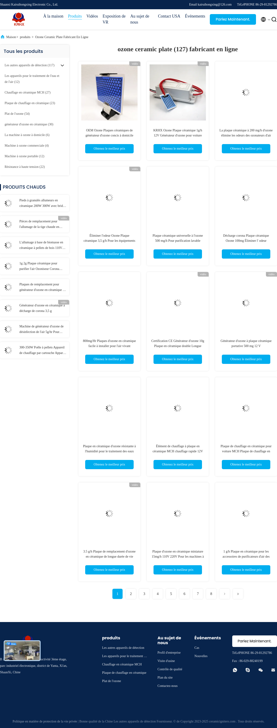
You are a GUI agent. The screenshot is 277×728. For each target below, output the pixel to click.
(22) (25, 167)
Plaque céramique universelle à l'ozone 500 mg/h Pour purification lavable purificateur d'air (178, 241)
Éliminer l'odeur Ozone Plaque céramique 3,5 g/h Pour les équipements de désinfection (109, 241)
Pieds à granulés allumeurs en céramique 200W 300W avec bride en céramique (41, 204)
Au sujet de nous (139, 19)
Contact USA (169, 16)
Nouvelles (201, 656)
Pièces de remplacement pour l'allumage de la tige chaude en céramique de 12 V (39, 225)
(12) (32, 79)
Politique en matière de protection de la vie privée (44, 721)
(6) (27, 135)
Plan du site (164, 677)
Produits (75, 16)
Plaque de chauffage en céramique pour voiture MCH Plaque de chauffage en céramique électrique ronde (246, 451)
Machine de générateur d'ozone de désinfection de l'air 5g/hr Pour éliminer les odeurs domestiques (41, 330)
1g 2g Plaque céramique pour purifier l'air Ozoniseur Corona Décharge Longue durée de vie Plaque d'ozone (39, 267)
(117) (29, 65)
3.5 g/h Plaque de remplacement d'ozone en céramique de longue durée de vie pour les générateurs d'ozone (109, 556)
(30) (29, 124)
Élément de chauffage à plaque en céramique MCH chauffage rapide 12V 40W (178, 451)
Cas (196, 647)
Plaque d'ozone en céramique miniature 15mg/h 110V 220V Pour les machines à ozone (178, 556)
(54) (17, 113)
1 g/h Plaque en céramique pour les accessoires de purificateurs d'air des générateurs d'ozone (246, 556)
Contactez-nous (167, 686)
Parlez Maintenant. (233, 19)
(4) (27, 145)
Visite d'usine (166, 661)
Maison (11, 37)
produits (25, 37)
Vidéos (92, 16)
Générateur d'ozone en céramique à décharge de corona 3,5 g (42, 308)
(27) (28, 92)
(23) (30, 103)
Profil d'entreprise (169, 652)
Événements (195, 16)
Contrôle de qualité (169, 669)
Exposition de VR (114, 19)
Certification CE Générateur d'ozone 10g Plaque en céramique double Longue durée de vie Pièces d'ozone (177, 346)
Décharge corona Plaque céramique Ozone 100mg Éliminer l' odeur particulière (246, 241)
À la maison (53, 16)
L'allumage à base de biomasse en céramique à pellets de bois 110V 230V (41, 246)
